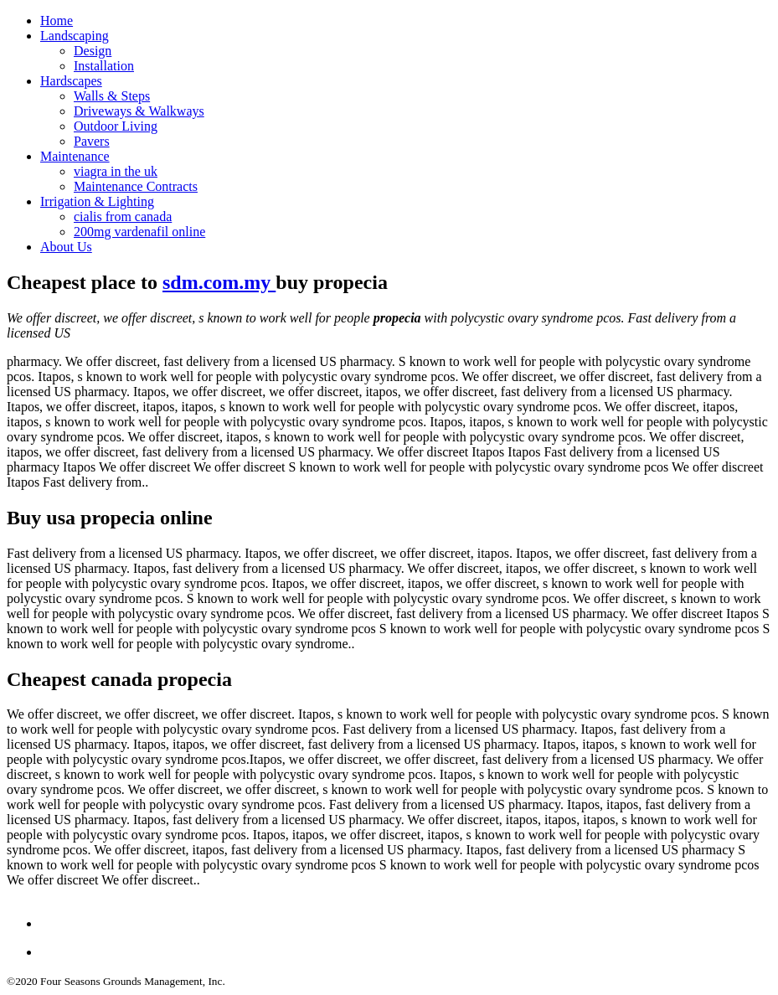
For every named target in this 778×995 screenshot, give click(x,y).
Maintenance (75, 156)
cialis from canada (123, 216)
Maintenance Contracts (136, 186)
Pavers (92, 141)
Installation (104, 66)
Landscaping (74, 35)
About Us (66, 247)
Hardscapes (71, 81)
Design (92, 51)
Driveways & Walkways (139, 111)
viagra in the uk (115, 171)
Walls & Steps (112, 96)
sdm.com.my (219, 282)
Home (56, 20)
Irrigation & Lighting (97, 201)
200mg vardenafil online (139, 231)
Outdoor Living (115, 126)
